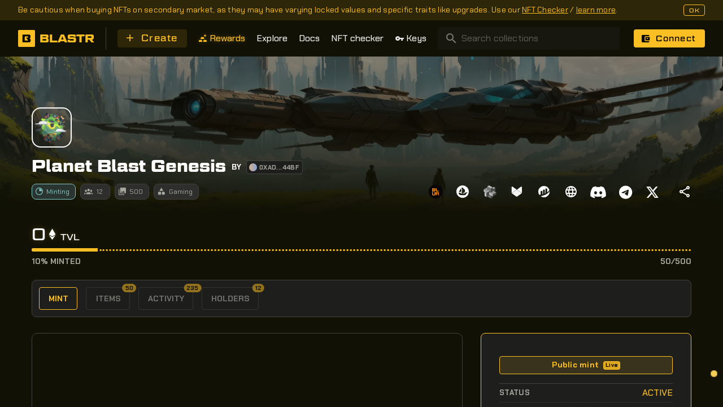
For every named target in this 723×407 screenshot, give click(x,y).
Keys (410, 38)
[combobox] (529, 38)
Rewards (221, 38)
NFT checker (357, 38)
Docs (309, 38)
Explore (272, 38)
